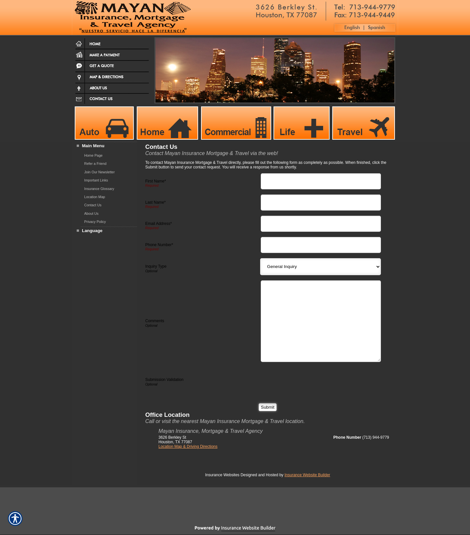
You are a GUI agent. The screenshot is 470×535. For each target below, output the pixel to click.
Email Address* (158, 223)
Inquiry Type (155, 266)
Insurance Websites (222, 475)
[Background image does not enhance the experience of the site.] (104, 146)
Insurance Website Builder (307, 475)
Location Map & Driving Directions (188, 446)
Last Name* (155, 202)
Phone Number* (159, 245)
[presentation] (312, 380)
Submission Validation (164, 379)
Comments (154, 321)
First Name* (155, 181)
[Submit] (267, 407)
